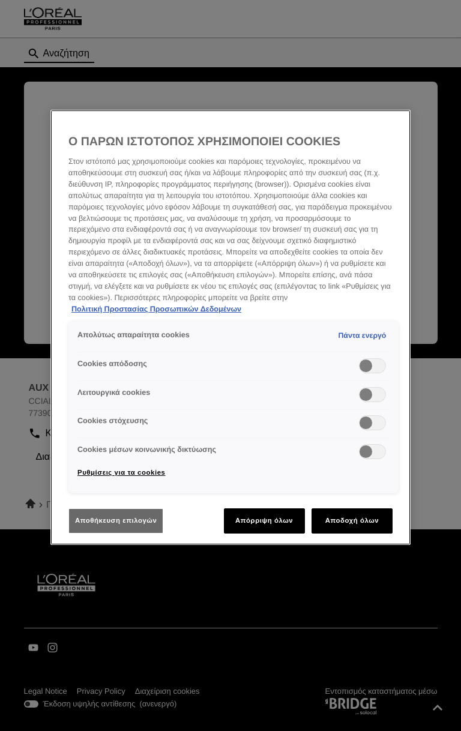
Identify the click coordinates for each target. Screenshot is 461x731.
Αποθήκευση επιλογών (116, 520)
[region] (230, 328)
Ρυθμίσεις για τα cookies (121, 472)
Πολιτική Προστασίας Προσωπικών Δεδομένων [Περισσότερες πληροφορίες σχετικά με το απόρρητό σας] (156, 309)
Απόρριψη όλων (264, 520)
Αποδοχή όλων (352, 520)
